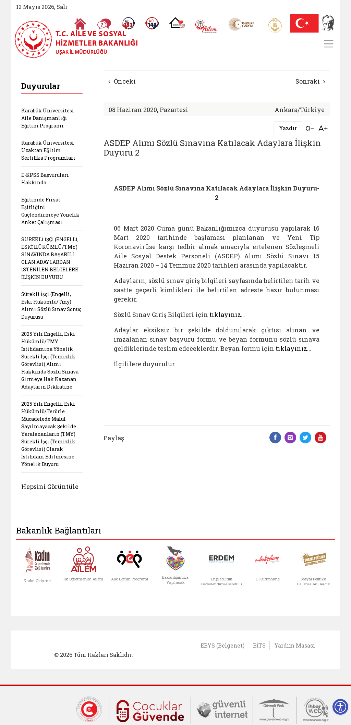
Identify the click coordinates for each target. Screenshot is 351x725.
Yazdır (288, 128)
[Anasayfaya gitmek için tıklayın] (80, 24)
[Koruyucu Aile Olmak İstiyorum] (177, 22)
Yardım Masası (294, 645)
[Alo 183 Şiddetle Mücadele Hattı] (128, 23)
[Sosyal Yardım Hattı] (152, 23)
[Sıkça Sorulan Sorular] (104, 24)
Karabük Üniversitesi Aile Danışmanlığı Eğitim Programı (47, 118)
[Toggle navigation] (329, 44)
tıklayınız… (227, 314)
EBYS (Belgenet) (222, 645)
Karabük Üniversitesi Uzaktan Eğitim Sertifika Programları (48, 150)
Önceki (122, 81)
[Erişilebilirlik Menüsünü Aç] (340, 707)
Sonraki (310, 81)
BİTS (259, 645)
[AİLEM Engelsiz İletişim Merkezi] (206, 26)
